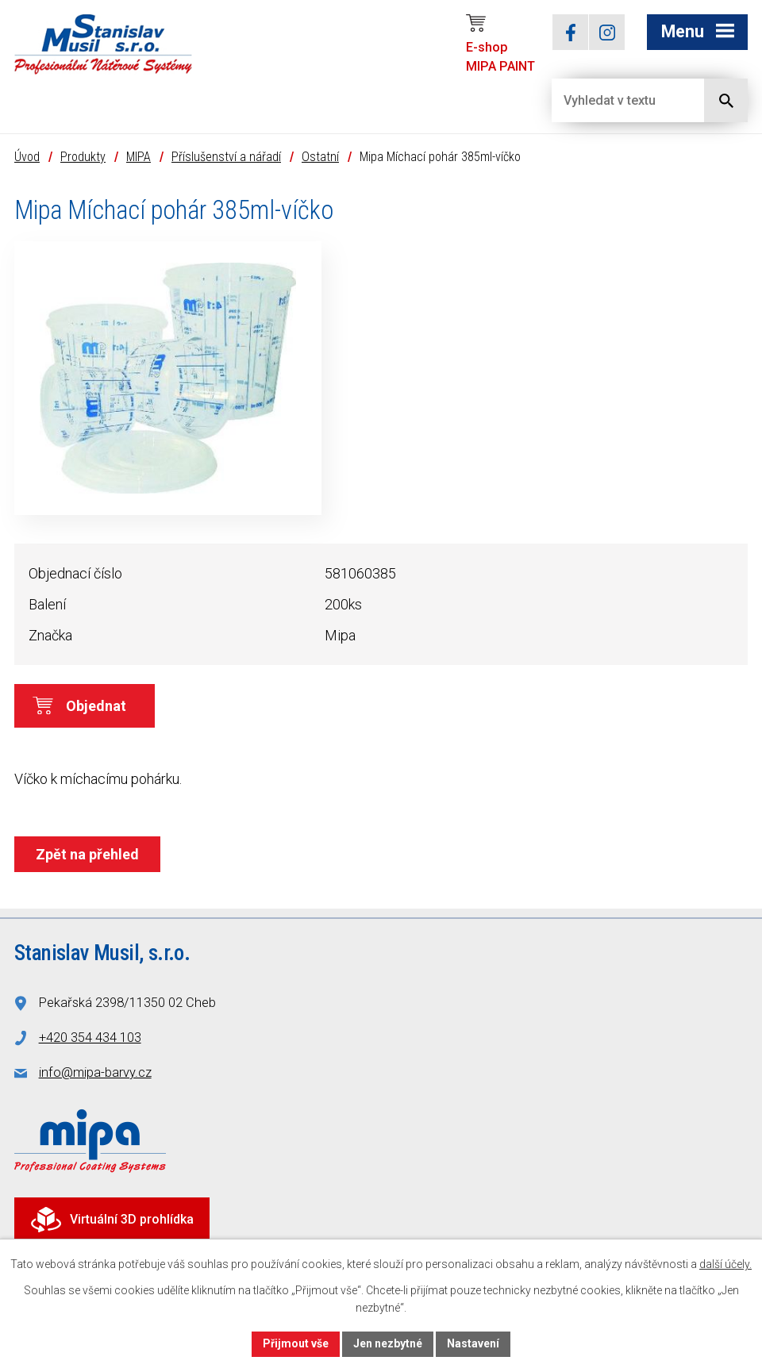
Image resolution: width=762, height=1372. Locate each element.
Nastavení (473, 1343)
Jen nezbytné (387, 1343)
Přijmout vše (296, 1343)
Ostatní (320, 156)
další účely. (725, 1264)
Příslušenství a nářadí (226, 156)
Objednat (96, 706)
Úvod (27, 156)
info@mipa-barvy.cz (95, 1072)
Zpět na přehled (87, 854)
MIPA (138, 156)
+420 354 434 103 (90, 1037)
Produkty (83, 156)
